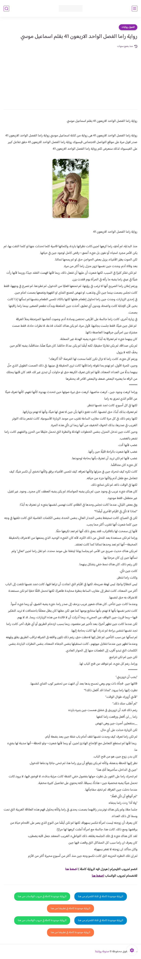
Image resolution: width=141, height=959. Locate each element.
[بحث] (6, 8)
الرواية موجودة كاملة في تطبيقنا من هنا (70, 908)
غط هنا (69, 869)
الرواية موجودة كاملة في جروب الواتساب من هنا (42, 896)
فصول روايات (128, 27)
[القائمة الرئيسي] (134, 8)
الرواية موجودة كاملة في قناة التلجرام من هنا (100, 896)
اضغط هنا (98, 876)
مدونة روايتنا (102, 951)
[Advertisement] (70, 76)
